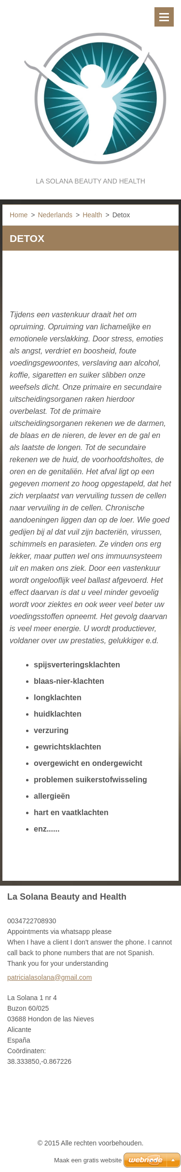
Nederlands (55, 215)
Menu (164, 17)
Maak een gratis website (88, 1160)
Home (19, 215)
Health (92, 215)
